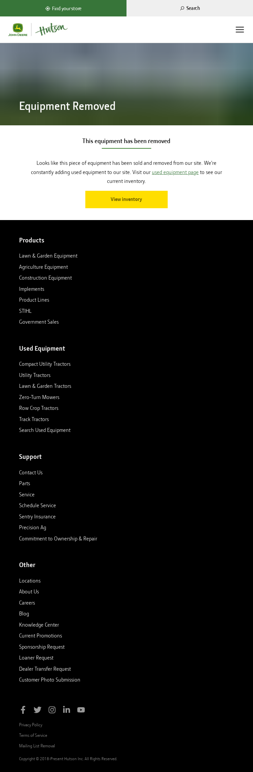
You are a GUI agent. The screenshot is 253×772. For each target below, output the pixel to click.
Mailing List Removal (37, 745)
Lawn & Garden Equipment (48, 255)
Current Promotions (40, 635)
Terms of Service (33, 735)
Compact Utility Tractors (44, 364)
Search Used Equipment (44, 430)
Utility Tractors (34, 375)
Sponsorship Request (42, 646)
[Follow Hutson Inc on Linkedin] (66, 711)
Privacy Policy (30, 724)
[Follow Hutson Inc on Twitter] (38, 711)
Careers (27, 602)
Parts (24, 483)
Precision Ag (32, 527)
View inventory (126, 199)
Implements (31, 289)
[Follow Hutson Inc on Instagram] (52, 711)
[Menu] (240, 29)
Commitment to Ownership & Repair (58, 538)
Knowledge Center (39, 624)
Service (27, 494)
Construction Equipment (45, 277)
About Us (29, 591)
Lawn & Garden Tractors (45, 386)
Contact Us (30, 472)
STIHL (25, 311)
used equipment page (175, 172)
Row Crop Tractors (38, 408)
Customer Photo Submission (49, 679)
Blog (24, 613)
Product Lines (34, 299)
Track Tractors (34, 419)
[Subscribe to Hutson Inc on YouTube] (81, 711)
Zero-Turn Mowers (39, 397)
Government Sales (39, 321)
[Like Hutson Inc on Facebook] (23, 711)
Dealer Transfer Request (45, 668)
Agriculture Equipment (43, 266)
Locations (30, 580)
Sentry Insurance (37, 516)
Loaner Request (36, 657)
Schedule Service (37, 505)
